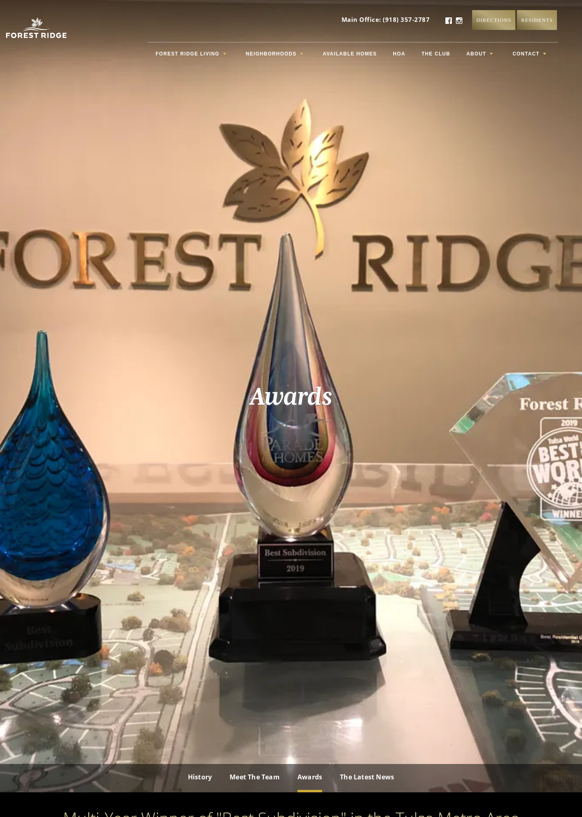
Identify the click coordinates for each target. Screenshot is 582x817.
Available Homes (350, 54)
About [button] (479, 54)
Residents (537, 20)
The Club (436, 54)
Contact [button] (529, 54)
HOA (399, 54)
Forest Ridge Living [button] (191, 54)
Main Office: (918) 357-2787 (386, 19)
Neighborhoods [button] (275, 54)
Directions (493, 20)
